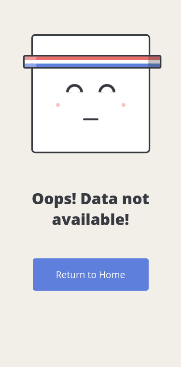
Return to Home (90, 274)
